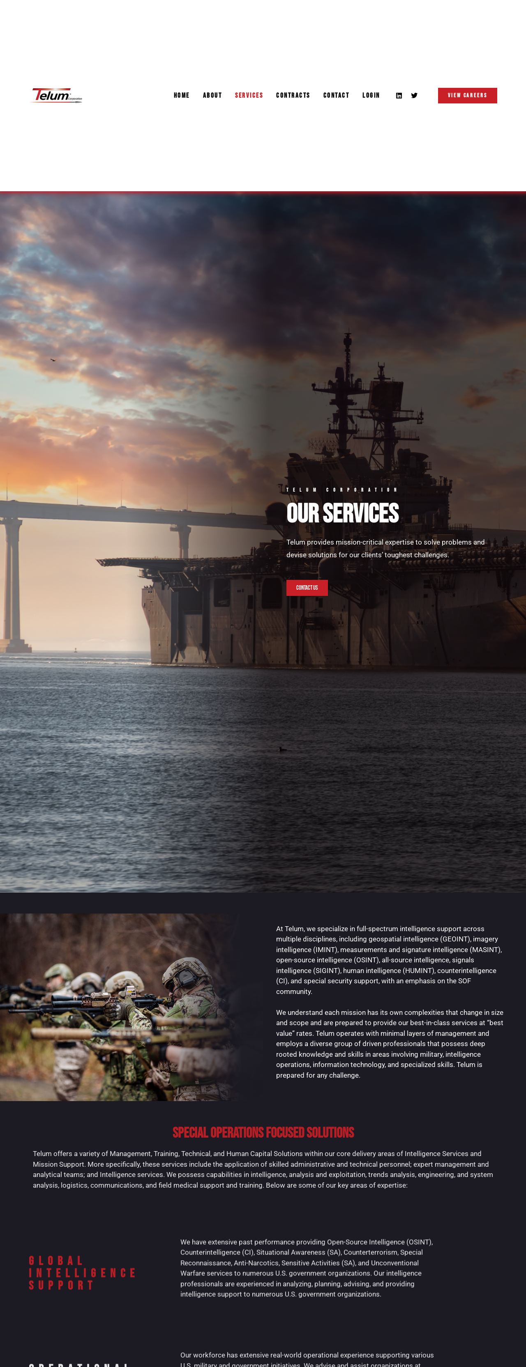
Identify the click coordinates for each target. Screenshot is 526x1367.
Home (182, 96)
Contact (336, 96)
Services (249, 96)
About (212, 96)
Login (371, 96)
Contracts (293, 96)
